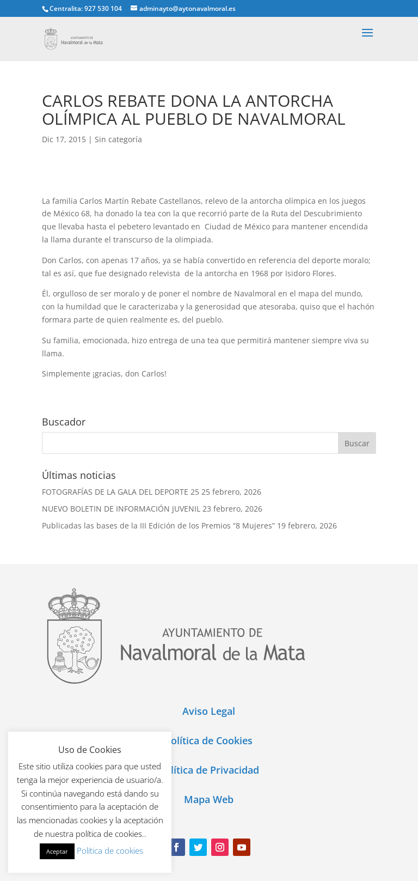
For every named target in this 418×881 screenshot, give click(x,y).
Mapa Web (208, 799)
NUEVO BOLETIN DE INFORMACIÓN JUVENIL (121, 508)
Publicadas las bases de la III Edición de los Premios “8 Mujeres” (158, 525)
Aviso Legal (208, 711)
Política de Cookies (209, 740)
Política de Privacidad (209, 769)
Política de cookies (110, 850)
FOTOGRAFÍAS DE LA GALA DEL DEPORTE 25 (120, 492)
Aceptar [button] (57, 851)
